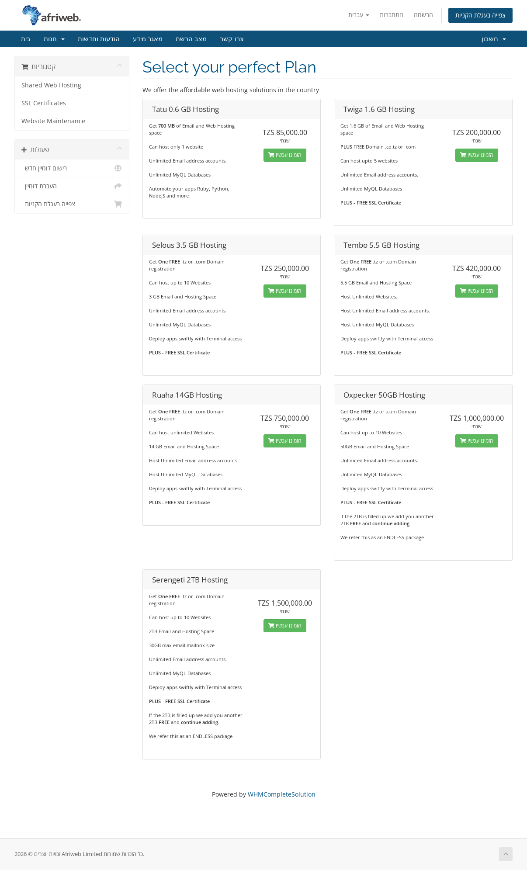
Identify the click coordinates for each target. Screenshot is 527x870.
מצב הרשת (191, 39)
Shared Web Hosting (51, 85)
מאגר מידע (148, 39)
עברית (358, 14)
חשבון (494, 39)
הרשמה (423, 14)
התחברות (391, 14)
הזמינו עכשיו (285, 155)
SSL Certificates (43, 103)
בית (26, 39)
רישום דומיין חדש (71, 168)
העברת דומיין (71, 186)
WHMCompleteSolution (282, 794)
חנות (54, 39)
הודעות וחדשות (99, 39)
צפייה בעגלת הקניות (480, 15)
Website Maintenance (53, 121)
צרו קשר (232, 39)
